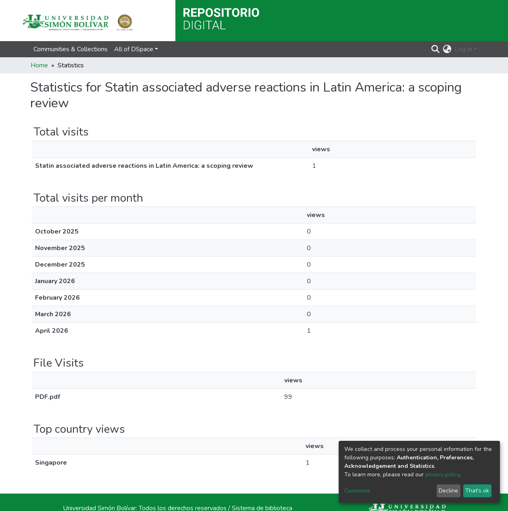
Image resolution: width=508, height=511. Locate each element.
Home (39, 65)
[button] (447, 49)
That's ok (477, 490)
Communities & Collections (70, 49)
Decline (448, 490)
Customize (357, 490)
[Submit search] (436, 49)
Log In (463, 49)
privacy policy (442, 474)
